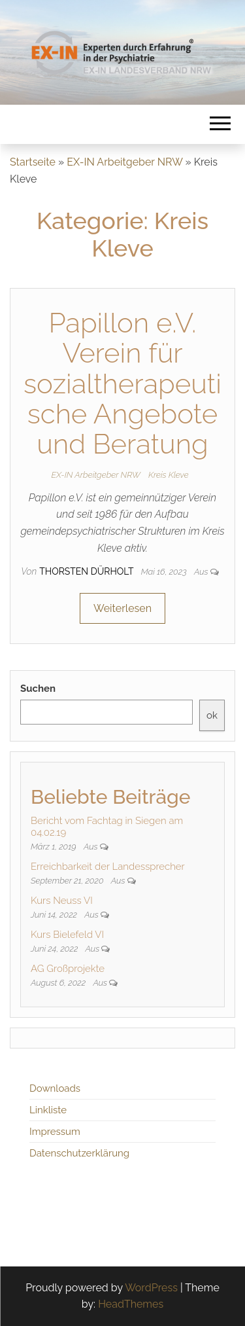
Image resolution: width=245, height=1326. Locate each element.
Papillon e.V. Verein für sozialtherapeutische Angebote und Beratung (122, 383)
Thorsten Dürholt (87, 571)
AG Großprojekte (68, 969)
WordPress (151, 1287)
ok (212, 715)
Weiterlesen (122, 608)
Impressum (54, 1132)
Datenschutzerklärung (79, 1153)
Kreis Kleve (168, 475)
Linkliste (48, 1110)
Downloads (54, 1088)
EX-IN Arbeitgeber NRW (124, 162)
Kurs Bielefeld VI (67, 935)
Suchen (38, 688)
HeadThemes (130, 1304)
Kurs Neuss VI (62, 900)
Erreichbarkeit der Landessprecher (108, 866)
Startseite (33, 162)
